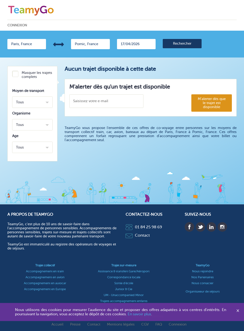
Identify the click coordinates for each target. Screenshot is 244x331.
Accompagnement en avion (45, 277)
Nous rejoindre (202, 271)
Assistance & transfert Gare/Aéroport (123, 271)
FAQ (158, 324)
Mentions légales (121, 324)
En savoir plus (139, 314)
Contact (138, 235)
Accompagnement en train (45, 271)
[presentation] (172, 101)
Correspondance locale (123, 277)
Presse (75, 324)
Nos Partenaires (202, 277)
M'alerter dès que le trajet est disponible (212, 103)
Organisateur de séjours (203, 291)
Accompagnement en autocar (45, 283)
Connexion (17, 25)
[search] (182, 43)
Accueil (57, 324)
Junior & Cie (123, 289)
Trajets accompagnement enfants (123, 301)
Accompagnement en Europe (45, 289)
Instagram (222, 227)
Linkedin (211, 227)
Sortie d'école (123, 283)
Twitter (200, 227)
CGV (145, 324)
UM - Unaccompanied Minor (124, 295)
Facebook (189, 227)
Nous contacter (203, 283)
